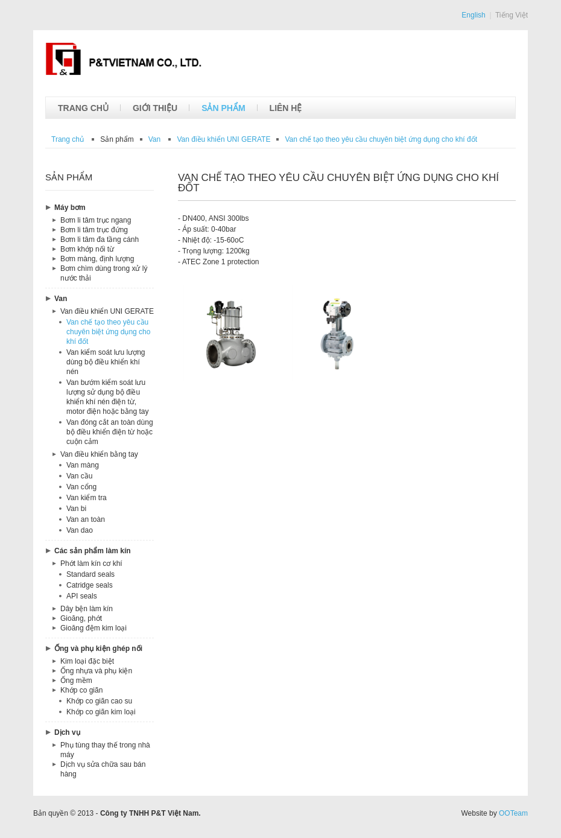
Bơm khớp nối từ (87, 249)
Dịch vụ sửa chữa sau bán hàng (102, 769)
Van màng (82, 465)
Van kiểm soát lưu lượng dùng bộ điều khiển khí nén (105, 362)
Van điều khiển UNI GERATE (107, 311)
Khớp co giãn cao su (99, 701)
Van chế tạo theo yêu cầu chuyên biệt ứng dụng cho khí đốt (108, 332)
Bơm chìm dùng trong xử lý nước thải (103, 273)
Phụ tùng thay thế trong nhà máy (105, 750)
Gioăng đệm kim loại (93, 628)
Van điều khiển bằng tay (99, 454)
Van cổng (81, 487)
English (473, 15)
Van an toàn (85, 519)
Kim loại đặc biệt (87, 661)
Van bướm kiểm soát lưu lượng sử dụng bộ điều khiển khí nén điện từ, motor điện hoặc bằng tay (107, 397)
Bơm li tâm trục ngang (95, 220)
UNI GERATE (223, 139)
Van (60, 298)
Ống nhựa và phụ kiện (96, 671)
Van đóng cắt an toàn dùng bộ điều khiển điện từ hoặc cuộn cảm (109, 432)
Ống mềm (76, 680)
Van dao (79, 530)
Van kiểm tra (86, 498)
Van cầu (79, 476)
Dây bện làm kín (86, 609)
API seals (81, 596)
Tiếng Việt (511, 15)
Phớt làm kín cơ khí (91, 563)
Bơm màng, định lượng (97, 259)
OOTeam (513, 813)
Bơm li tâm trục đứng (94, 230)
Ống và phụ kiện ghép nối (98, 648)
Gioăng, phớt (81, 618)
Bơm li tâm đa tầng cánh (99, 239)
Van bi (76, 508)
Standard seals (90, 574)
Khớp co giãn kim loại (101, 712)
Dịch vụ (67, 732)
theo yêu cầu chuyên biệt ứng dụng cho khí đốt (381, 139)
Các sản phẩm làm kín (92, 551)
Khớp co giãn (81, 690)
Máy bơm (70, 207)
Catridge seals (89, 585)
